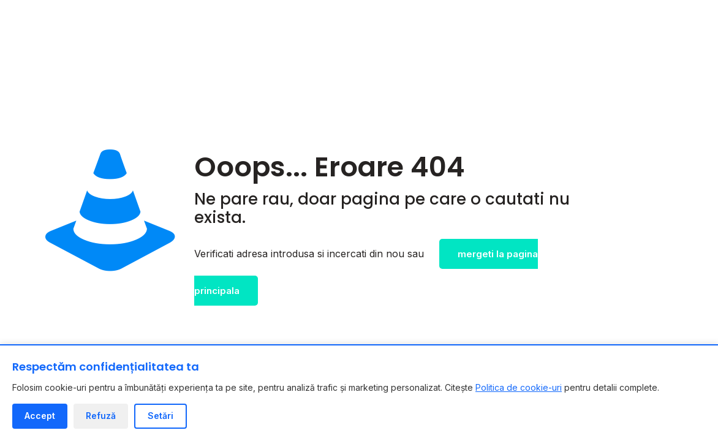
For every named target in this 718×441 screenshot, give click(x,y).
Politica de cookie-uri (518, 387)
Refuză (101, 415)
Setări (160, 415)
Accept (40, 415)
